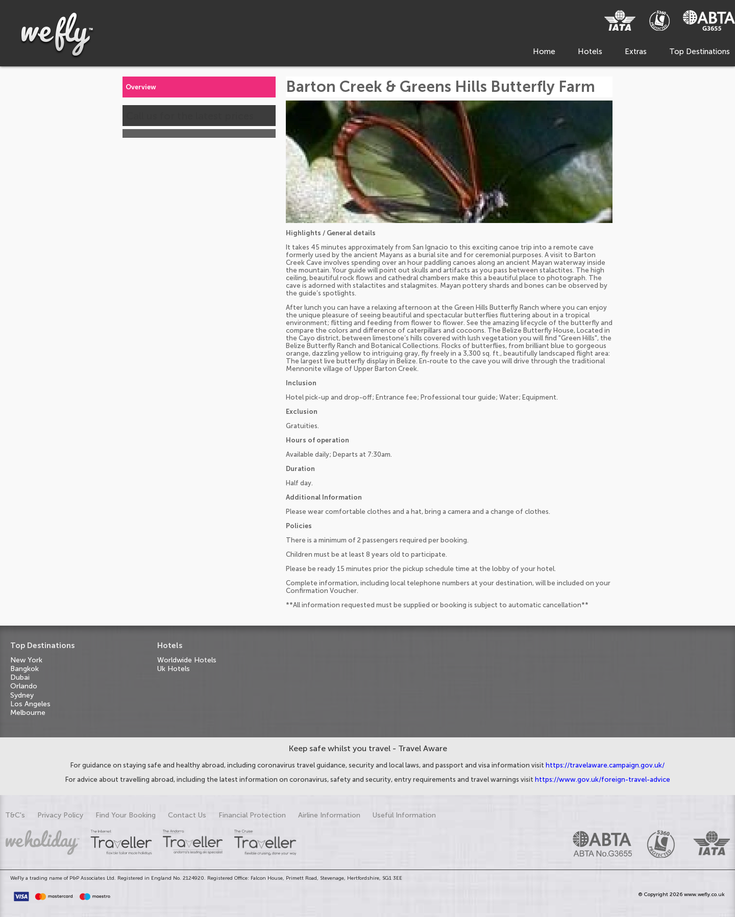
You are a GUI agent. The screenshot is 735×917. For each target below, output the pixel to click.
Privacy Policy (60, 815)
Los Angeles (30, 704)
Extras (636, 51)
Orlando (23, 686)
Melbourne (27, 712)
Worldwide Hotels (186, 660)
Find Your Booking (125, 815)
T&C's (15, 815)
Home (544, 51)
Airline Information (329, 815)
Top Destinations (699, 51)
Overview (141, 87)
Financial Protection (252, 815)
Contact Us (187, 815)
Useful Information (404, 815)
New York (26, 660)
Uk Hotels (173, 668)
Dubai (20, 677)
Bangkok (24, 668)
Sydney (22, 695)
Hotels (590, 51)
